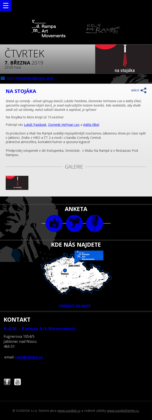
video (74, 223)
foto (54, 223)
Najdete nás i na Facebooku (7, 382)
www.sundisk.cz (68, 410)
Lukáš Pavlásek (35, 124)
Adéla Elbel (91, 124)
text (94, 223)
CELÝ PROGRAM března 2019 (30, 78)
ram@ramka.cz (29, 357)
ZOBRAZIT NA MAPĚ (76, 279)
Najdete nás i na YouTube (17, 382)
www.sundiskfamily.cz (123, 410)
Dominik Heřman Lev (64, 124)
